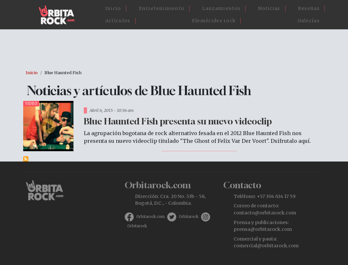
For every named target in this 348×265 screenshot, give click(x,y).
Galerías (308, 21)
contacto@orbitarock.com (265, 213)
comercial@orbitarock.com (266, 246)
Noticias (269, 8)
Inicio (113, 8)
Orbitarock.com (150, 216)
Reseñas (309, 8)
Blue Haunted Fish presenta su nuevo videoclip (178, 121)
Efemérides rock (214, 21)
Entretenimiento (162, 8)
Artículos (117, 21)
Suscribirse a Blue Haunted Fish (25, 159)
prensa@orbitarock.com (263, 229)
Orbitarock (188, 216)
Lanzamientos (221, 8)
